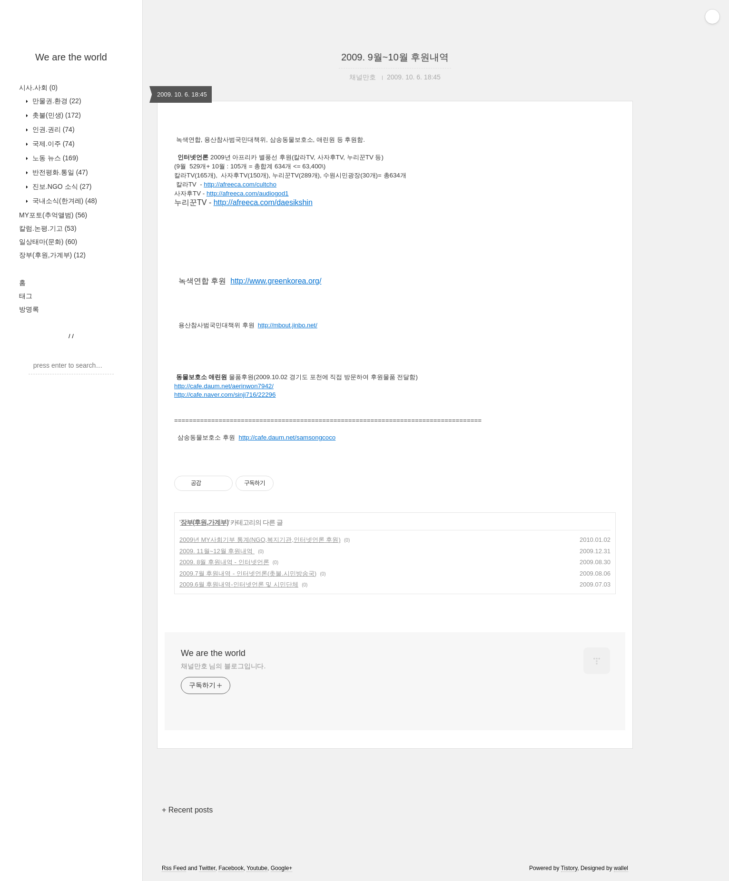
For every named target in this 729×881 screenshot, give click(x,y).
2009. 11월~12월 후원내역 (217, 551)
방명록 (29, 309)
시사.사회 (38, 87)
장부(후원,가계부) (52, 255)
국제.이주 (52, 143)
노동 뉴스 (54, 158)
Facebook (231, 868)
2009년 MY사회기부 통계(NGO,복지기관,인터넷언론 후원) (260, 539)
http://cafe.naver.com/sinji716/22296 (225, 394)
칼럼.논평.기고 (48, 228)
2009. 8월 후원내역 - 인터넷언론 (224, 562)
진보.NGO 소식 (60, 186)
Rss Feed (174, 868)
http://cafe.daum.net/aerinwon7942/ (224, 386)
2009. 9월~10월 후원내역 (395, 57)
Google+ (282, 868)
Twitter (207, 868)
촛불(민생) (55, 115)
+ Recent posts (187, 810)
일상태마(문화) (48, 241)
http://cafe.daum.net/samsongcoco (287, 437)
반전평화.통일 (59, 172)
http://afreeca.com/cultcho (240, 184)
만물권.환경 (55, 101)
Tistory (569, 868)
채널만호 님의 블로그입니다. (223, 666)
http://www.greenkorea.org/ (275, 281)
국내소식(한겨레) (63, 201)
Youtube (256, 868)
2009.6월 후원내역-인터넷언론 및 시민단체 (238, 584)
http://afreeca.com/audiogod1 (248, 193)
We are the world (71, 57)
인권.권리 (52, 129)
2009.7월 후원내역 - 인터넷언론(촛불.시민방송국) (247, 573)
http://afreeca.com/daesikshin (263, 202)
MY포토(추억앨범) (53, 215)
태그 (25, 296)
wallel (621, 868)
